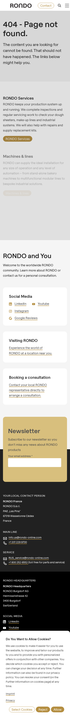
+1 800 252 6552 (19, 562)
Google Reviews (25, 318)
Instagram (21, 311)
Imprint (10, 693)
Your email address (19, 456)
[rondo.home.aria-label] (21, 6)
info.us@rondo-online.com (24, 537)
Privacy (10, 700)
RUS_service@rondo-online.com (28, 557)
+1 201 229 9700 (18, 542)
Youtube (42, 303)
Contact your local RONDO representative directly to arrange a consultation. (27, 390)
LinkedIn (20, 303)
